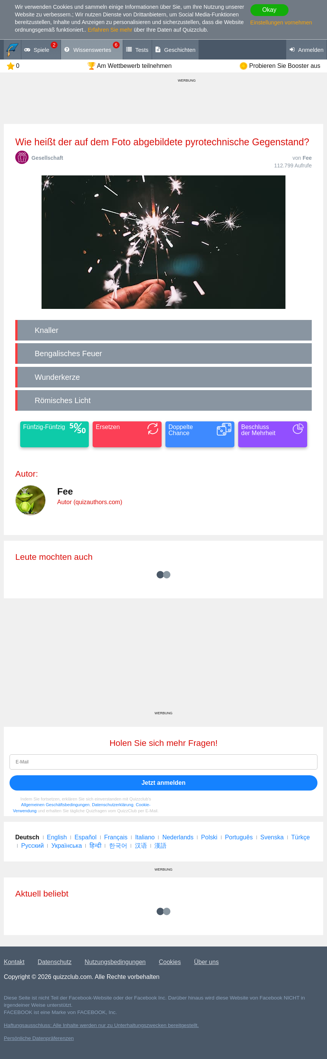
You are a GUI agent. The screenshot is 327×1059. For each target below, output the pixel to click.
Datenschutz (55, 962)
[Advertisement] (163, 657)
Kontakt (14, 962)
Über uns (206, 962)
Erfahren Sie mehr (110, 30)
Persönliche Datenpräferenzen (39, 1038)
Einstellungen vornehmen (281, 22)
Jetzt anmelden (163, 782)
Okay (269, 9)
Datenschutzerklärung (112, 804)
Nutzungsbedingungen (115, 962)
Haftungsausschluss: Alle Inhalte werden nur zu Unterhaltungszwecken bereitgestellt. (101, 1025)
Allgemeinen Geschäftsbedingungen (55, 804)
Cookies (170, 962)
